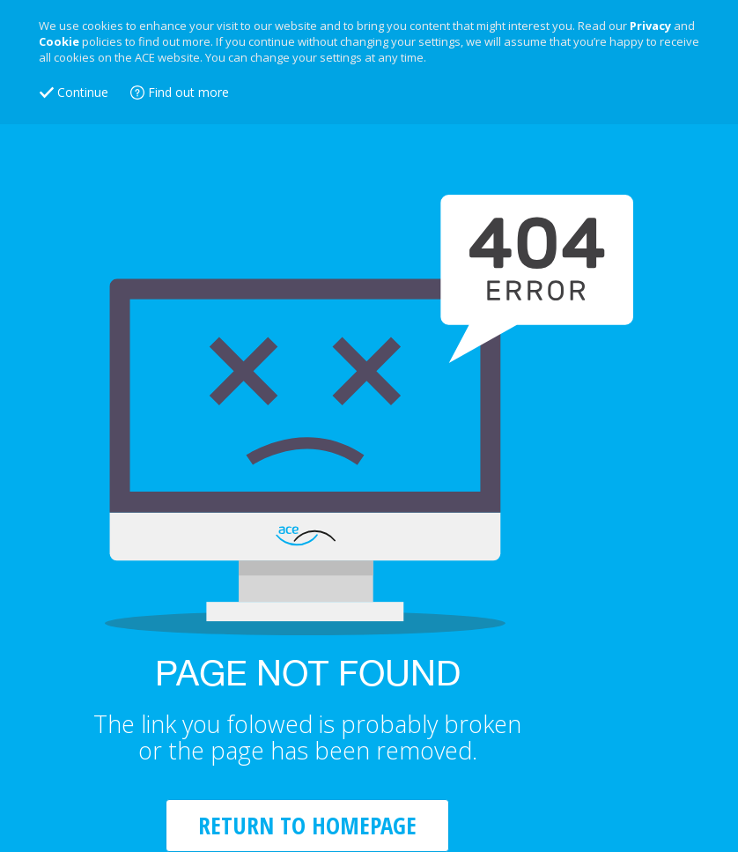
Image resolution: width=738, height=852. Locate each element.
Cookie (59, 41)
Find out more (188, 92)
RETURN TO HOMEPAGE (307, 825)
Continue (82, 92)
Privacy (650, 25)
